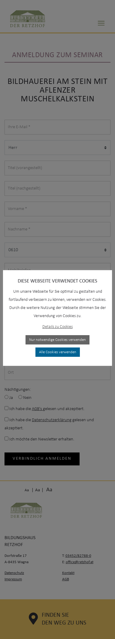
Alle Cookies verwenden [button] (57, 348)
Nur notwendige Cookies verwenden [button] (57, 336)
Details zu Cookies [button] (57, 323)
